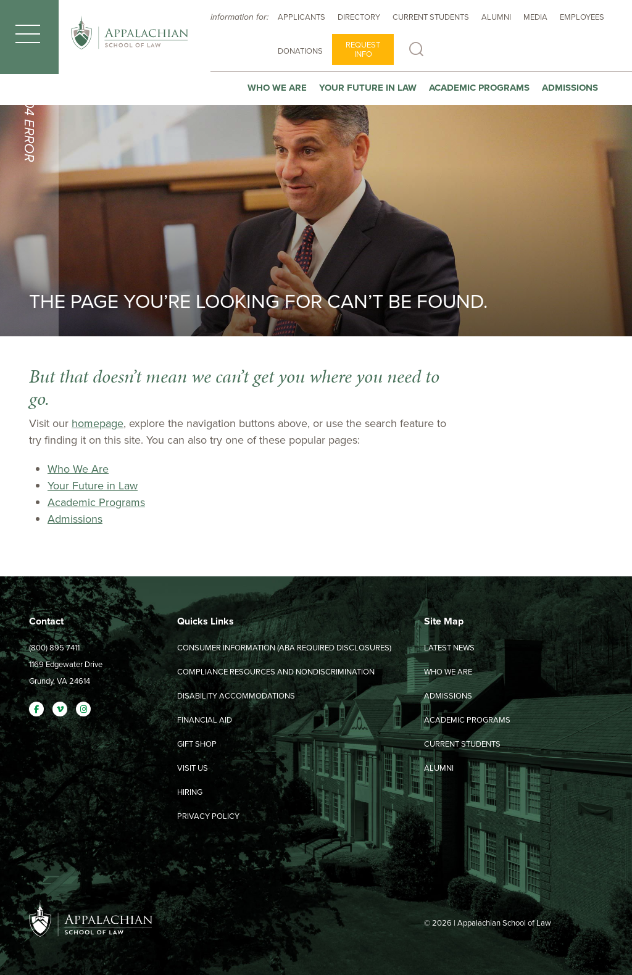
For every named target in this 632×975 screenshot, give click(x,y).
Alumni (496, 17)
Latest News (449, 647)
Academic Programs (479, 87)
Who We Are (277, 87)
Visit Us (192, 768)
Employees (582, 17)
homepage (97, 423)
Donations (300, 51)
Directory (359, 17)
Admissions (570, 87)
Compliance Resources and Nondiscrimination (276, 672)
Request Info (363, 49)
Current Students (431, 17)
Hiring (189, 792)
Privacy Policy (208, 816)
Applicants (301, 17)
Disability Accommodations (236, 696)
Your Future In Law (368, 87)
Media (535, 17)
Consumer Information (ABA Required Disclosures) (284, 647)
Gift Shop (197, 744)
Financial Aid (204, 720)
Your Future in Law (93, 486)
